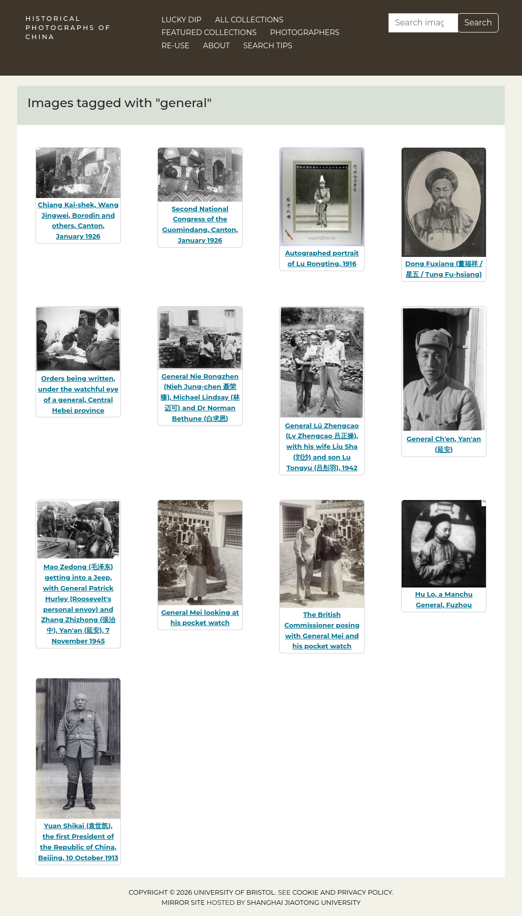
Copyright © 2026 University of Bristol (201, 892)
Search (478, 22)
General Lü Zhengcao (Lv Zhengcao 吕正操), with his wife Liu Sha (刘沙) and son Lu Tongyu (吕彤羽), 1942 (322, 446)
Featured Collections (208, 32)
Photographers (305, 32)
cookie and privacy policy (342, 892)
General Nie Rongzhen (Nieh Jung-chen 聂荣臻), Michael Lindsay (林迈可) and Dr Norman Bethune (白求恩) (199, 397)
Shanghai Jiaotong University (304, 902)
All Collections (249, 19)
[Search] (423, 22)
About (216, 45)
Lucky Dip (181, 19)
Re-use (175, 45)
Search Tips (267, 45)
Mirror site (183, 902)
